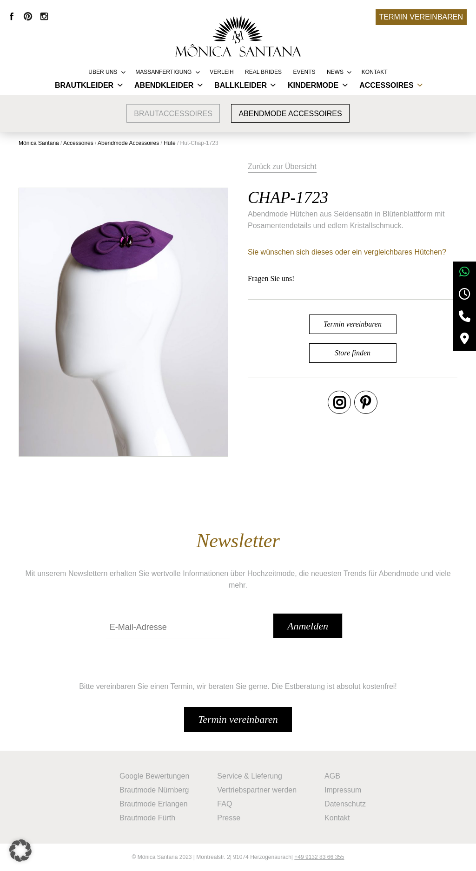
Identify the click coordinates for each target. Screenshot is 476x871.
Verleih (221, 72)
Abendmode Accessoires (290, 114)
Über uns (102, 72)
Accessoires (386, 85)
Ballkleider (240, 85)
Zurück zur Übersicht (282, 166)
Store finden (352, 353)
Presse (228, 818)
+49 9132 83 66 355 (319, 857)
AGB (332, 776)
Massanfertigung (163, 72)
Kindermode (313, 85)
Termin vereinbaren (421, 17)
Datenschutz (345, 804)
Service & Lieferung (249, 776)
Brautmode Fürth (147, 818)
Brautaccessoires (173, 114)
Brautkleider (84, 85)
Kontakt (375, 72)
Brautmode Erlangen (153, 804)
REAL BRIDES (263, 72)
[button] (20, 850)
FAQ (224, 804)
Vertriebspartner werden (257, 790)
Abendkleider (163, 85)
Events (304, 72)
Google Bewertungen (154, 776)
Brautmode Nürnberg (154, 790)
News (335, 72)
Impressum (342, 790)
